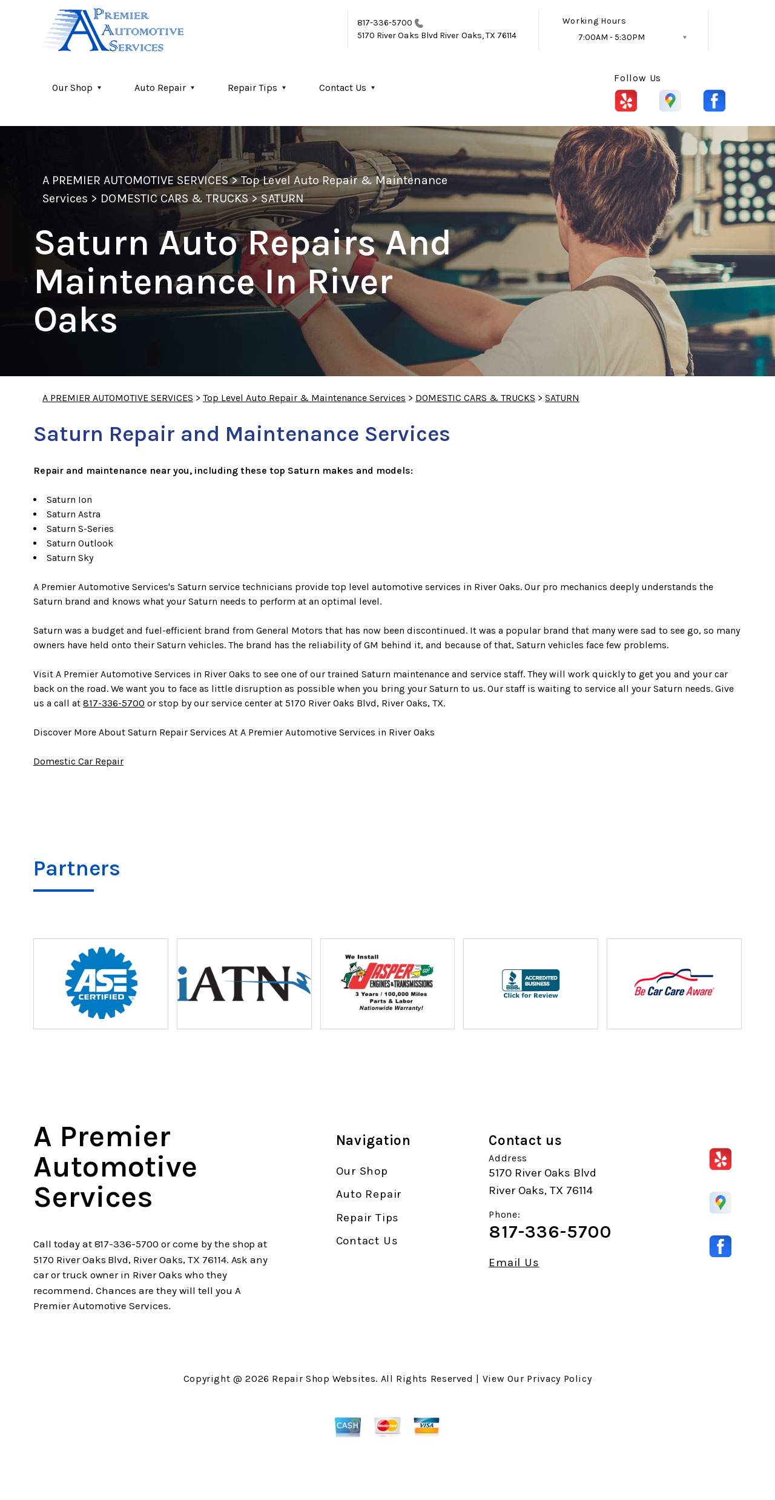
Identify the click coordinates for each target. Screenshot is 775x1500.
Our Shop (72, 87)
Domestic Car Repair (78, 761)
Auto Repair (160, 87)
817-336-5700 (385, 23)
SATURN (282, 198)
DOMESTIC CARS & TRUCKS (174, 198)
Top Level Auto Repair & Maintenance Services (304, 397)
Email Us (514, 1263)
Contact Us (342, 87)
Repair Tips (252, 87)
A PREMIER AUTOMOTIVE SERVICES (135, 180)
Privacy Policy (559, 1378)
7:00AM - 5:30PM (611, 37)
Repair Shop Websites (323, 1378)
